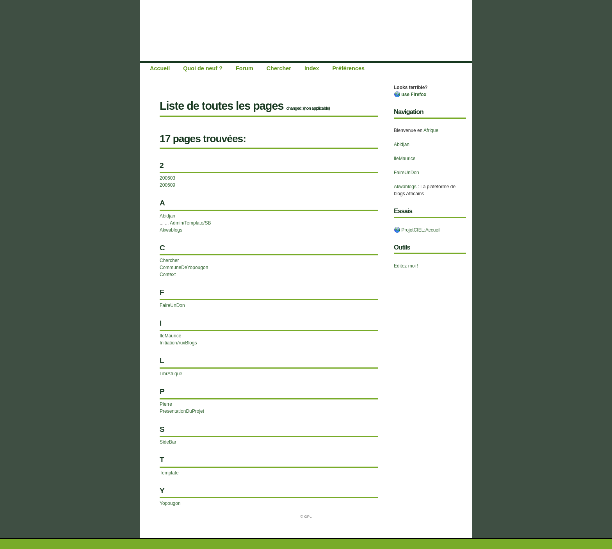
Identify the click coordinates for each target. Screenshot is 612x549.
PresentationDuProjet (182, 411)
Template (169, 473)
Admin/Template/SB (190, 223)
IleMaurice (404, 158)
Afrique (430, 130)
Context (168, 274)
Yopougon (170, 503)
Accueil (160, 68)
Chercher (279, 68)
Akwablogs (405, 186)
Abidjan (401, 144)
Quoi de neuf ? (202, 68)
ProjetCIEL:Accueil (417, 230)
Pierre (166, 404)
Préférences (349, 68)
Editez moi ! (406, 266)
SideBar (168, 442)
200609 (167, 185)
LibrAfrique (171, 373)
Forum (244, 68)
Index (311, 68)
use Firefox (410, 94)
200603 (167, 178)
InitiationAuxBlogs (178, 343)
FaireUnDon (406, 172)
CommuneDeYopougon (184, 267)
